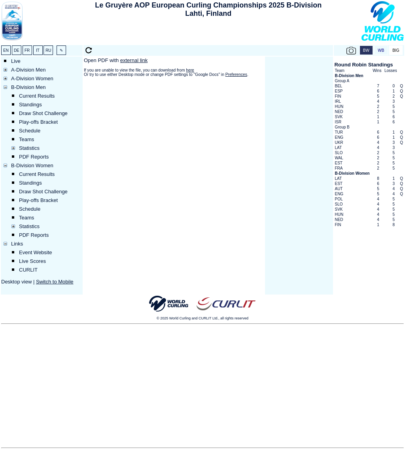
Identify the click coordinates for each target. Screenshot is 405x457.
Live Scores (32, 261)
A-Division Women (32, 78)
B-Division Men (28, 87)
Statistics (29, 148)
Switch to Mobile (55, 282)
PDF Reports (34, 157)
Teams (26, 139)
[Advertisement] (208, 32)
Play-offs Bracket (38, 122)
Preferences (236, 74)
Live (16, 61)
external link (134, 60)
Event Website (35, 252)
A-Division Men (28, 70)
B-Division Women (32, 165)
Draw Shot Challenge (43, 113)
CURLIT (28, 270)
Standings (30, 105)
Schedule (29, 131)
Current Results (37, 96)
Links (17, 244)
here (190, 70)
